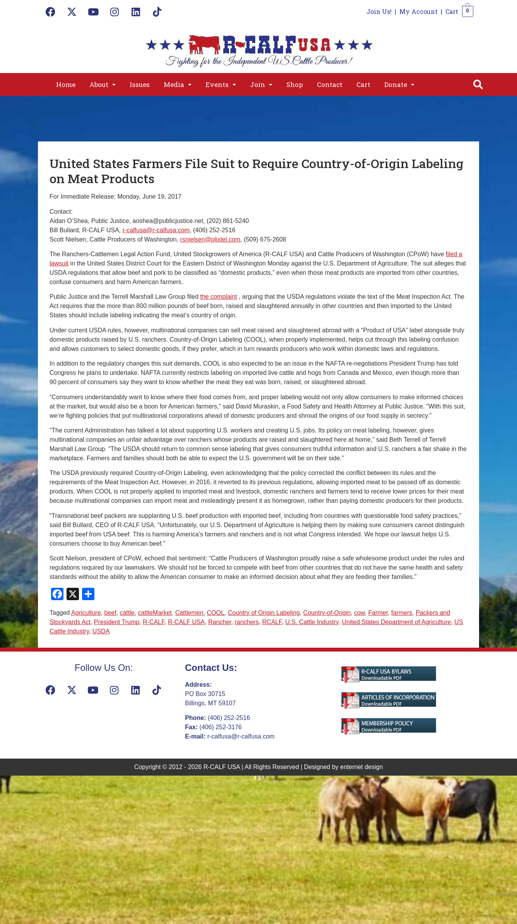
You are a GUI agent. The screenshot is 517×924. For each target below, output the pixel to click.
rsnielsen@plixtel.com (210, 239)
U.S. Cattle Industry (312, 622)
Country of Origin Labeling (264, 612)
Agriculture (86, 612)
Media (178, 84)
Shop (294, 84)
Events (220, 84)
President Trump (116, 622)
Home (65, 84)
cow (359, 612)
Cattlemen (189, 612)
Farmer (378, 612)
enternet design (361, 767)
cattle (127, 612)
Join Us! (379, 11)
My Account (418, 11)
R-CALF (153, 622)
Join (261, 84)
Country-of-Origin (327, 612)
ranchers (246, 622)
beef (110, 612)
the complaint (218, 296)
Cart (451, 11)
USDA (101, 631)
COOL (215, 612)
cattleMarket (155, 612)
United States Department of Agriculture (396, 622)
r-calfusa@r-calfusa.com (156, 230)
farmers (401, 612)
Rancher (219, 622)
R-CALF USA (186, 622)
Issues (140, 84)
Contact (329, 84)
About (102, 84)
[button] (102, 84)
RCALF (272, 622)
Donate (399, 84)
